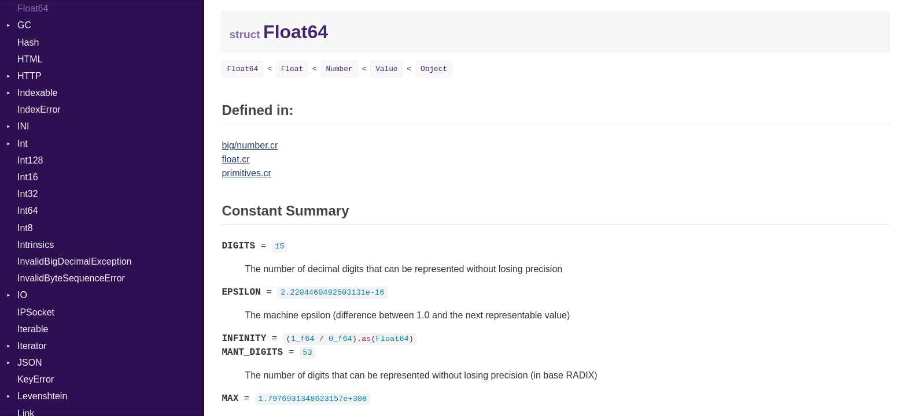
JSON (29, 362)
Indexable (37, 93)
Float (292, 69)
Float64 (32, 8)
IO (22, 295)
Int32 (27, 194)
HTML (30, 59)
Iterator (32, 346)
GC (24, 25)
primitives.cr (246, 173)
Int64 (27, 211)
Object (434, 69)
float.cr (235, 159)
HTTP (29, 76)
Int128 (30, 160)
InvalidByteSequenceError (71, 278)
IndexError (39, 109)
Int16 (27, 177)
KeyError (35, 379)
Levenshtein (42, 396)
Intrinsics (35, 245)
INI (23, 126)
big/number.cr (250, 145)
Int (22, 143)
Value (386, 69)
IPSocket (35, 312)
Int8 (25, 228)
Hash (28, 42)
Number (339, 69)
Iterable (32, 329)
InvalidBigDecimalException (74, 261)
